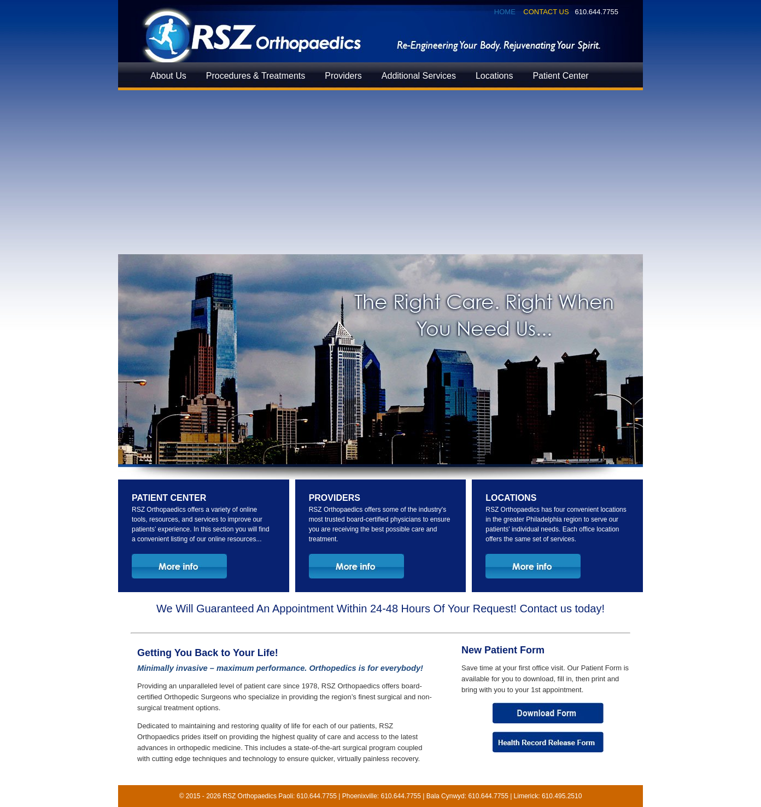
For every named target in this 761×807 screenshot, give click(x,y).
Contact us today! (562, 609)
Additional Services (419, 75)
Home (505, 12)
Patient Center (560, 75)
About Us (168, 75)
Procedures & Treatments (255, 75)
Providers (343, 75)
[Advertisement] (380, 172)
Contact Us (546, 12)
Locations (494, 75)
